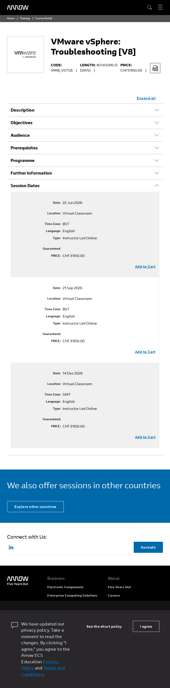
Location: (54, 213)
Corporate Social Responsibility (132, 604)
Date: (57, 202)
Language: (53, 231)
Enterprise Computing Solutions (72, 595)
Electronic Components (65, 587)
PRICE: (56, 255)
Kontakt (148, 547)
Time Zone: (52, 224)
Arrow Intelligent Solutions (68, 604)
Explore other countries (35, 506)
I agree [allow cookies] (146, 626)
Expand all (146, 98)
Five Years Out (119, 587)
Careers (114, 595)
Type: (57, 238)
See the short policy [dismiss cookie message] (104, 626)
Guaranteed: (52, 248)
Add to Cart (145, 266)
